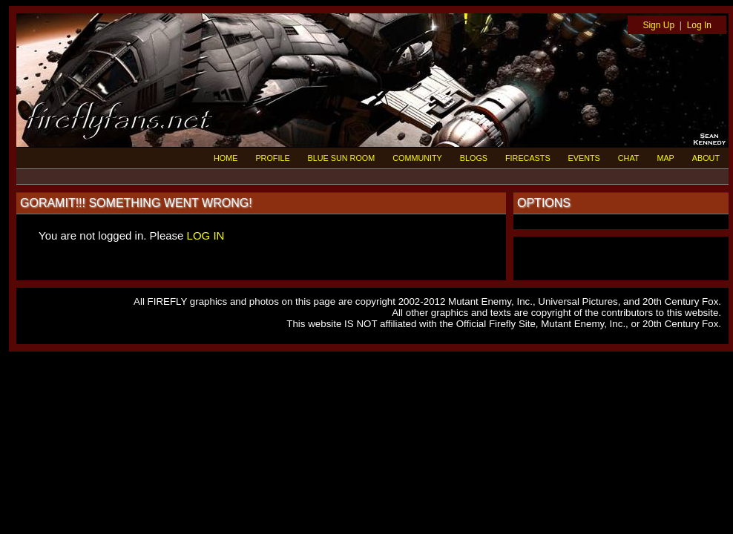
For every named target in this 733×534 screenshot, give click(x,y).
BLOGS (473, 158)
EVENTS (584, 158)
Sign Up (658, 25)
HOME (225, 158)
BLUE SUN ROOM (341, 158)
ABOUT (706, 158)
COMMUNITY (417, 158)
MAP (665, 158)
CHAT (629, 158)
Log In (699, 25)
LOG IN (206, 235)
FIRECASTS (527, 158)
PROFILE (272, 158)
